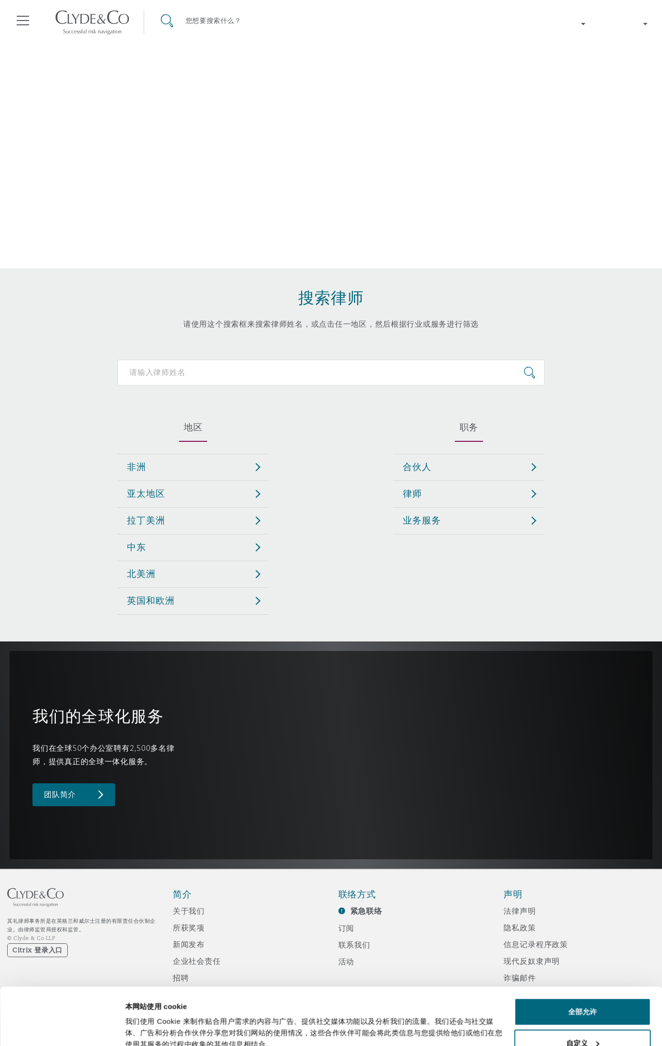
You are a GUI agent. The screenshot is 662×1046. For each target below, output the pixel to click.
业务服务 (422, 520)
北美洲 (141, 573)
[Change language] (624, 24)
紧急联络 (366, 911)
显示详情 (139, 1017)
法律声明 (520, 911)
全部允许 (582, 958)
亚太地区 (146, 493)
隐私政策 (520, 927)
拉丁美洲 (146, 520)
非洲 (136, 466)
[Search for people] (331, 372)
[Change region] (562, 24)
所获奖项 (189, 927)
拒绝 (582, 1020)
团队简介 (60, 795)
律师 (412, 493)
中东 (136, 547)
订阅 (346, 928)
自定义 (582, 989)
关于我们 (189, 911)
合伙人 (417, 466)
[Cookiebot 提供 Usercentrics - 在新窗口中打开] (62, 1027)
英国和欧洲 (150, 600)
